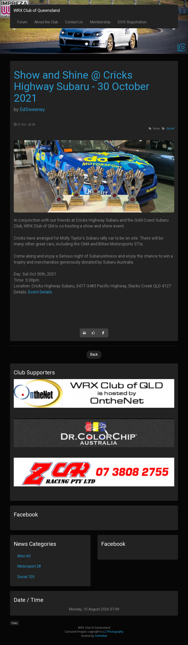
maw (14, 623)
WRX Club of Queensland (37, 10)
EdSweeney (32, 109)
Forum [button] (22, 22)
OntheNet (101, 636)
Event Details (40, 291)
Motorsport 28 (29, 566)
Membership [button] (100, 22)
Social (170, 128)
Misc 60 (24, 556)
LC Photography (113, 631)
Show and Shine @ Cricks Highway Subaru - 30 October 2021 (81, 86)
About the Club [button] (46, 22)
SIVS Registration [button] (132, 22)
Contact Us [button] (74, 22)
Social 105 (26, 577)
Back (94, 354)
